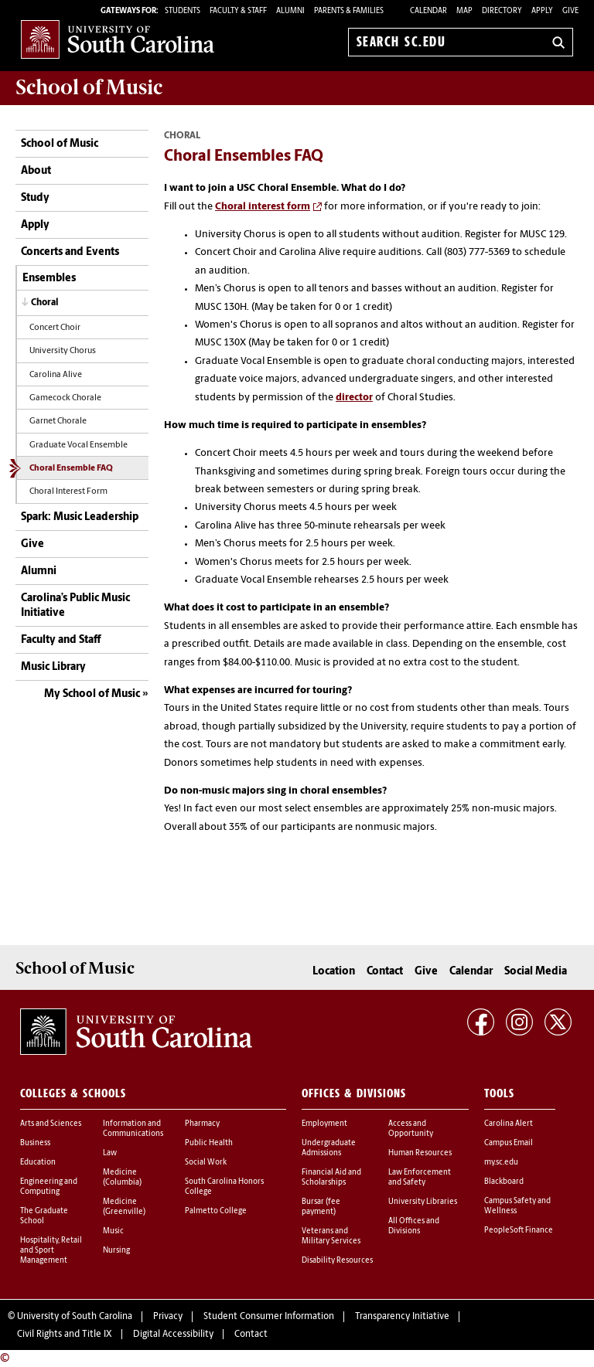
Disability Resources (337, 1260)
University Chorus (62, 351)
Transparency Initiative (402, 1316)
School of (88, 87)
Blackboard (504, 1182)
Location (333, 972)
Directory (502, 11)
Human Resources (420, 1153)
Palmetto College (216, 1211)
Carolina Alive (55, 375)
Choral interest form (262, 207)
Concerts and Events (70, 252)
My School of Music (92, 694)
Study (35, 198)
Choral (44, 303)
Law (110, 1153)
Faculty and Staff (61, 640)
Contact (385, 972)
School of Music (59, 144)
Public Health (209, 1143)
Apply (542, 11)
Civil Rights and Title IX (64, 1334)
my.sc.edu (501, 1162)
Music (113, 1231)
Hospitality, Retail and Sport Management (51, 1250)
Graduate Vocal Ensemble (78, 445)
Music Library (53, 667)
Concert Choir (54, 328)
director (354, 398)
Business (35, 1143)
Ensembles (49, 279)
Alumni (38, 571)
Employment (324, 1124)
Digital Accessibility (173, 1334)
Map (464, 11)
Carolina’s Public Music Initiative (75, 606)
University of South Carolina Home (117, 39)
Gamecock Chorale (65, 398)
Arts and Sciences (50, 1124)
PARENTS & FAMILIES (349, 11)
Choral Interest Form (68, 492)
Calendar (428, 11)
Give (570, 11)
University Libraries (422, 1202)
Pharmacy (202, 1124)
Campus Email (508, 1143)
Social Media (535, 972)
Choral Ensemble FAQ (71, 468)
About (36, 171)
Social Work (206, 1162)
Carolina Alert (508, 1124)
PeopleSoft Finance (518, 1230)
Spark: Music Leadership (79, 517)
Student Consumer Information (268, 1316)
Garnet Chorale (58, 421)
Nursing (116, 1250)
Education (38, 1162)
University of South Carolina (74, 1316)
